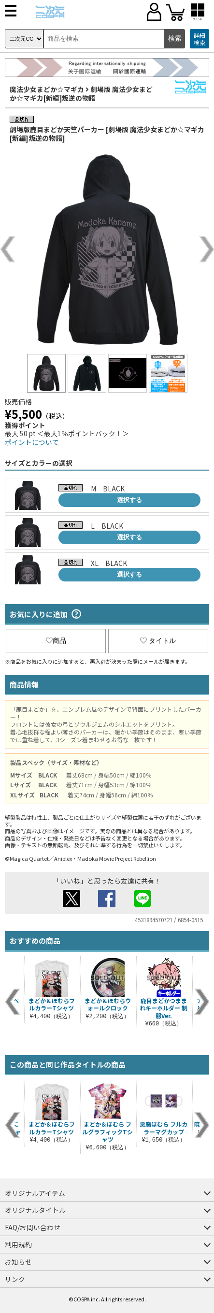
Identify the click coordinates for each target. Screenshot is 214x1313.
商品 (56, 640)
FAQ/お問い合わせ (32, 1227)
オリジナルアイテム (35, 1193)
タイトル (158, 640)
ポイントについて (32, 442)
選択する (129, 500)
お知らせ (18, 1262)
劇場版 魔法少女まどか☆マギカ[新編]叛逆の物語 (81, 93)
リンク (15, 1279)
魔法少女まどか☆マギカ (47, 89)
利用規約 (18, 1244)
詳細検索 (199, 39)
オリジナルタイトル (35, 1210)
